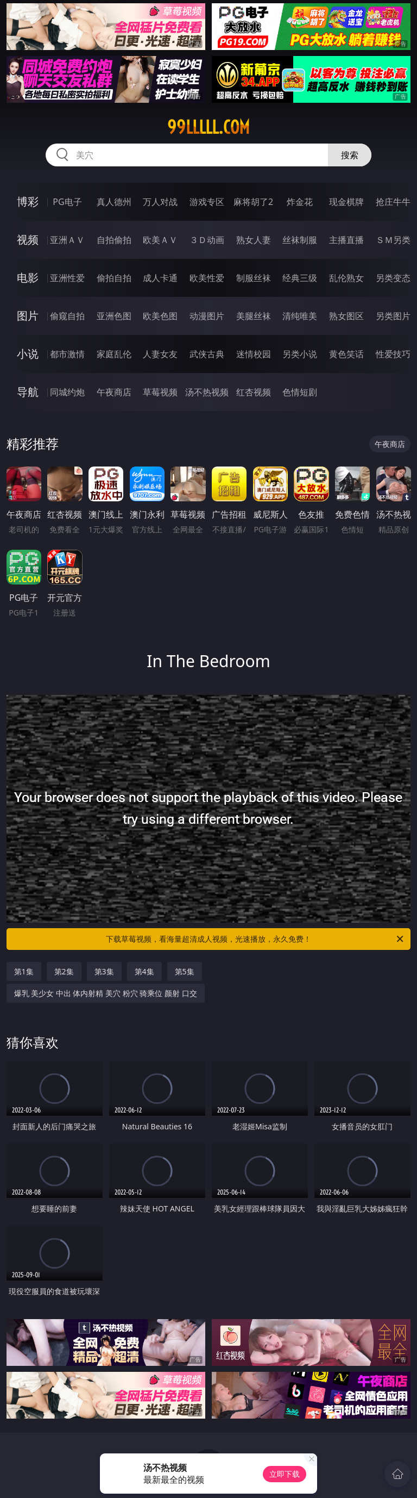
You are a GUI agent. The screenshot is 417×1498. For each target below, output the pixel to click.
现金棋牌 (346, 202)
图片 (28, 315)
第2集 (64, 971)
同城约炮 (67, 392)
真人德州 (114, 202)
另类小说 (299, 354)
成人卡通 (160, 278)
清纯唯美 (299, 316)
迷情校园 (253, 354)
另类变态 (393, 278)
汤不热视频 (207, 392)
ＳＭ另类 (393, 240)
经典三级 (299, 278)
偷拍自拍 (114, 278)
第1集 (24, 971)
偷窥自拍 (67, 316)
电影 (28, 277)
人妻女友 (160, 354)
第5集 (184, 971)
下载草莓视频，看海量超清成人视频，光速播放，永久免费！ (255, 939)
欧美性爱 (206, 278)
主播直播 (346, 240)
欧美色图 (160, 316)
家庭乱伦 (114, 354)
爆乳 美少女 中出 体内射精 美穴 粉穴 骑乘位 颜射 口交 (105, 993)
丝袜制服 (299, 240)
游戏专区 (206, 202)
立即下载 (284, 1474)
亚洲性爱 (67, 278)
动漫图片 (206, 316)
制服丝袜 (253, 278)
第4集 (144, 971)
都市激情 (67, 354)
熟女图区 (346, 316)
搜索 (349, 155)
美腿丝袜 (253, 316)
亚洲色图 (114, 316)
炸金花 (300, 202)
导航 (28, 391)
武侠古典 (206, 354)
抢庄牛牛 (393, 202)
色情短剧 (299, 392)
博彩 (28, 201)
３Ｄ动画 (206, 240)
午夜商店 (114, 392)
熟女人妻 (253, 240)
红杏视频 (253, 392)
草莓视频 (160, 392)
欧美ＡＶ (160, 240)
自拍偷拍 (114, 240)
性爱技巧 (393, 354)
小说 (28, 353)
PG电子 (67, 202)
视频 (28, 239)
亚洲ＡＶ (67, 240)
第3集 (104, 971)
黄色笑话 (346, 354)
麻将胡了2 (253, 202)
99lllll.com (208, 127)
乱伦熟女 (346, 278)
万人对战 (160, 202)
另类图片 (393, 316)
